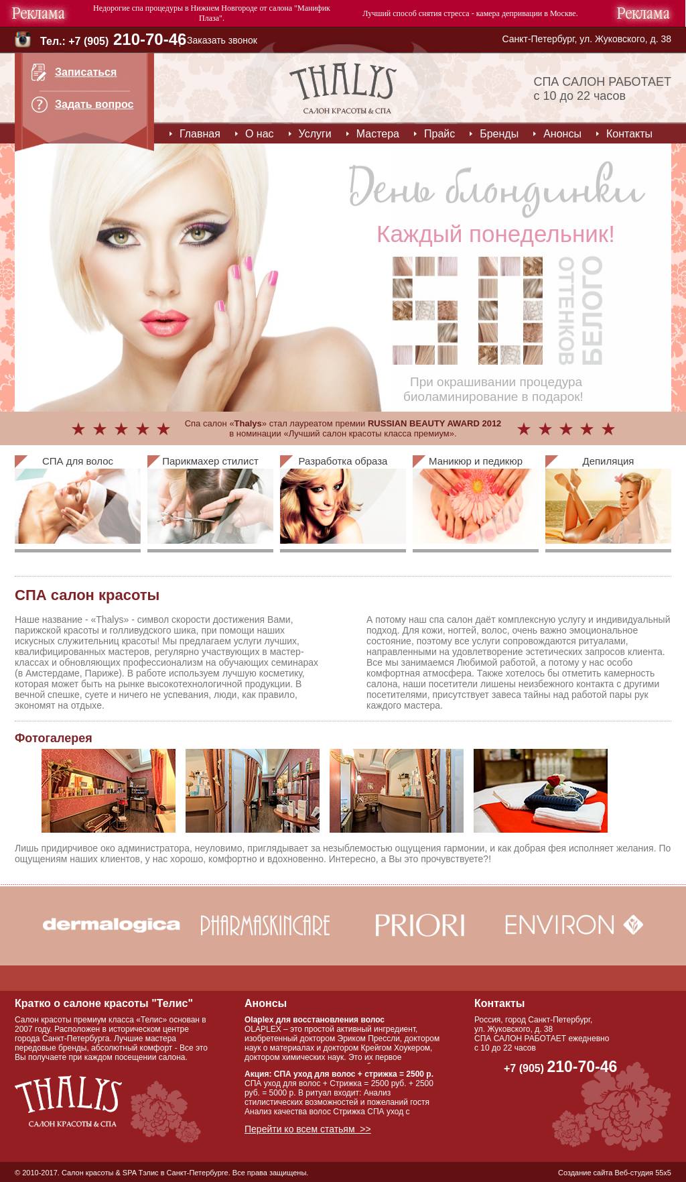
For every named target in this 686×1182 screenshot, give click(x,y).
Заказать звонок (222, 40)
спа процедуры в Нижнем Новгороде (195, 8)
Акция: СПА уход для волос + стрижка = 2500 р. (339, 1074)
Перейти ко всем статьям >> (308, 1129)
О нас (259, 133)
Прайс (439, 133)
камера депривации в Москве (526, 13)
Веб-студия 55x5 (642, 1173)
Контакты (629, 133)
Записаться (86, 72)
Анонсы (562, 133)
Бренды (499, 133)
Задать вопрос (94, 104)
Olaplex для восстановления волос (315, 1019)
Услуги (315, 133)
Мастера (377, 133)
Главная (200, 133)
